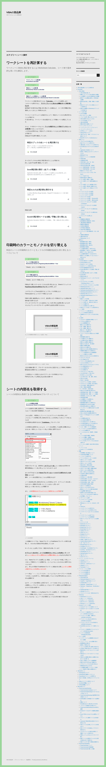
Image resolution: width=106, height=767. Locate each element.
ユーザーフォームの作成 (86, 499)
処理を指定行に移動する (86, 177)
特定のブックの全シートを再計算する (89, 307)
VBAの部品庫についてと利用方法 (86, 87)
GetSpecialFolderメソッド (86, 589)
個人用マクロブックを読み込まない (89, 137)
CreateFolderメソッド (85, 582)
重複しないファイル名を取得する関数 (89, 94)
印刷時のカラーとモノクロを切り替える (36, 245)
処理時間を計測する (85, 643)
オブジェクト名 (84, 522)
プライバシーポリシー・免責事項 (22, 759)
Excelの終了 (83, 274)
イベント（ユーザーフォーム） (86, 558)
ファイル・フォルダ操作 (85, 568)
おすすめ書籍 (83, 113)
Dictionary (81, 594)
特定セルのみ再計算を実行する (87, 390)
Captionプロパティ (84, 530)
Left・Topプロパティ (85, 542)
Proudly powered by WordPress (39, 759)
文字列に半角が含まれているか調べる (89, 648)
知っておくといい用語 (85, 115)
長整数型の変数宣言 (85, 219)
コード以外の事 (83, 112)
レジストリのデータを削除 (86, 195)
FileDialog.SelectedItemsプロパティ (89, 292)
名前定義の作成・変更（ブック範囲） (89, 392)
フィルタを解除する (85, 430)
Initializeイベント (84, 565)
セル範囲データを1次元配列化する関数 (89, 96)
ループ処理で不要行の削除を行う (88, 669)
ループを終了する (84, 176)
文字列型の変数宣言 (85, 227)
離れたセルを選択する (85, 324)
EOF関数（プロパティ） (86, 496)
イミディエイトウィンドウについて (89, 127)
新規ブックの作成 (84, 298)
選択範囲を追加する (85, 337)
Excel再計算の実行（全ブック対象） (89, 272)
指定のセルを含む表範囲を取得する (89, 349)
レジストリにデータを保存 (86, 191)
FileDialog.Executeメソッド (87, 286)
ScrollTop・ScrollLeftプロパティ (88, 549)
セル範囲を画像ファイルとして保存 (89, 667)
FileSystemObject (83, 575)
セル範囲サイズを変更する (86, 399)
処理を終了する (84, 155)
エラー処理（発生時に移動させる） (89, 186)
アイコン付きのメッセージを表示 (88, 458)
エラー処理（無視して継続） (87, 179)
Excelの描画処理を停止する (87, 267)
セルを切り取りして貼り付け (87, 373)
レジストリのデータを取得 (86, 193)
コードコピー (32, 77)
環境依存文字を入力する (86, 665)
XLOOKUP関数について (85, 683)
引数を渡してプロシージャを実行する (89, 144)
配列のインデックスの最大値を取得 (89, 489)
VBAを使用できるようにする (87, 118)
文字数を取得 (83, 475)
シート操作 (81, 309)
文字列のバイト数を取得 (86, 477)
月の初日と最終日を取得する (87, 473)
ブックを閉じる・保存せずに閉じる (89, 302)
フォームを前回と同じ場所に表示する (89, 646)
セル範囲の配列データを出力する (88, 253)
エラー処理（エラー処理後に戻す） (89, 184)
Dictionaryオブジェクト (86, 596)
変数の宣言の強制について (86, 124)
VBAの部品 (81, 91)
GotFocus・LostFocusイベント (87, 563)
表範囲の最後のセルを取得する (87, 350)
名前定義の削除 (84, 397)
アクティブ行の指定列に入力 (87, 361)
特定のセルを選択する (85, 347)
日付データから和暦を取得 (86, 470)
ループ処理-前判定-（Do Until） (88, 167)
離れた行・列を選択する (86, 330)
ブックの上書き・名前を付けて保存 (89, 300)
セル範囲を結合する (85, 418)
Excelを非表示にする (85, 262)
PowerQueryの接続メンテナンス (87, 674)
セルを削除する (84, 369)
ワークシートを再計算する (26, 63)
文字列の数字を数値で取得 (86, 484)
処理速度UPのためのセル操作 (87, 404)
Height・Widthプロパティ (86, 539)
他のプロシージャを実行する (87, 143)
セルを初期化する (84, 368)
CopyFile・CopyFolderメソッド (88, 581)
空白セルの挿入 (84, 378)
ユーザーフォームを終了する (87, 515)
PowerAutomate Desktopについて (88, 690)
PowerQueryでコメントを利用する (87, 676)
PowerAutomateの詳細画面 (86, 747)
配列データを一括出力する (86, 252)
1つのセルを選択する (85, 321)
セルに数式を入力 (84, 359)
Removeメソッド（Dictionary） (88, 603)
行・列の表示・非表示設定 (86, 388)
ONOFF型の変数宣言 (85, 229)
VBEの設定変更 (84, 122)
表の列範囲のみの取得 (85, 401)
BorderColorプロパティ (86, 527)
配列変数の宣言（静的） (86, 241)
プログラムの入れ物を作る (86, 141)
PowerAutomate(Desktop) (85, 688)
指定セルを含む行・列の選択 (87, 343)
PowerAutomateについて (86, 745)
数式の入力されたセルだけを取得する (89, 356)
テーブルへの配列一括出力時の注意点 (89, 444)
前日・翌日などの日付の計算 (87, 472)
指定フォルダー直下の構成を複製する (89, 742)
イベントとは (83, 447)
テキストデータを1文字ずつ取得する (89, 494)
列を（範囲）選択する (85, 326)
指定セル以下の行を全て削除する (88, 662)
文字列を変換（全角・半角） (87, 482)
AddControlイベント (85, 562)
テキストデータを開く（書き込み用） (89, 200)
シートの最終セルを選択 (86, 354)
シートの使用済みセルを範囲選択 (88, 352)
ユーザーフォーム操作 (84, 497)
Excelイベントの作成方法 (86, 449)
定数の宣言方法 (84, 236)
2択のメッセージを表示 (86, 459)
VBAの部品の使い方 (85, 92)
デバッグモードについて (86, 125)
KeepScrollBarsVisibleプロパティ (88, 541)
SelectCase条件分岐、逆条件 (87, 165)
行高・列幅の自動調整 (85, 387)
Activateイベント (84, 560)
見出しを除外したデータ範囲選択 (88, 660)
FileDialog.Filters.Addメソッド (87, 288)
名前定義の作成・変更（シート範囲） (89, 394)
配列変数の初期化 (84, 247)
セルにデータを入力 (85, 357)
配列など (81, 240)
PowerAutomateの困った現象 (87, 748)
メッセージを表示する (85, 456)
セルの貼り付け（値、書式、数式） (89, 376)
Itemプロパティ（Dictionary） (87, 601)
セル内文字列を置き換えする (87, 425)
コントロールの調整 (85, 501)
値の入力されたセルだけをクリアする (89, 364)
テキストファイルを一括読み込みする (89, 593)
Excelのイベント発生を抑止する (88, 266)
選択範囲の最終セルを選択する (87, 402)
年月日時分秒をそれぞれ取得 (87, 466)
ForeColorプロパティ (85, 537)
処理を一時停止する (85, 645)
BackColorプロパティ (85, 523)
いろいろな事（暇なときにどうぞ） (89, 117)
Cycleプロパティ (84, 532)
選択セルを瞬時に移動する (86, 342)
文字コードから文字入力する (87, 487)
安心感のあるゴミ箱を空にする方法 (89, 703)
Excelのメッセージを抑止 (86, 264)
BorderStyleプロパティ (85, 529)
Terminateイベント (84, 567)
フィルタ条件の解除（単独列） (87, 435)
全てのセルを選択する (85, 331)
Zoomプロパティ (84, 556)
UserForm (82, 506)
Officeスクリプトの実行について (87, 681)
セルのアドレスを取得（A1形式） (88, 382)
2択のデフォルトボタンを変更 (87, 461)
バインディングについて (86, 129)
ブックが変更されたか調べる (87, 305)
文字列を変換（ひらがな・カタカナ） (89, 478)
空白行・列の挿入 (84, 380)
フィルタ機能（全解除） (86, 437)
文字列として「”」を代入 (86, 131)
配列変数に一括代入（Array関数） (88, 250)
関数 (80, 451)
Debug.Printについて (85, 132)
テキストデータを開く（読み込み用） (89, 198)
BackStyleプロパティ (85, 525)
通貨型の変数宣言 (84, 224)
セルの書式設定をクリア (86, 366)
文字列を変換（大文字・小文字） (88, 480)
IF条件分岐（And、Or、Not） (87, 162)
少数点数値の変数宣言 (85, 222)
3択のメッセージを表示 (86, 463)
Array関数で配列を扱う (86, 491)
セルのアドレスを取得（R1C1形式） (89, 383)
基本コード (81, 139)
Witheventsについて (85, 238)
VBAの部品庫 (13, 12)
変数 (80, 217)
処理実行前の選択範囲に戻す (87, 411)
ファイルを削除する (85, 574)
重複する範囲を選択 (85, 345)
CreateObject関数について (86, 454)
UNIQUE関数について (84, 684)
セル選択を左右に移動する (86, 340)
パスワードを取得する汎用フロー (88, 705)
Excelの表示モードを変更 (86, 260)
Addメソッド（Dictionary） (86, 598)
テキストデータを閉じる (86, 215)
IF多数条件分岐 (84, 160)
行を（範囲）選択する (85, 328)
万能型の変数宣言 (84, 234)
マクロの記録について (85, 120)
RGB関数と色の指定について (87, 452)
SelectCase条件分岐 (85, 163)
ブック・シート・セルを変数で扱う (89, 641)
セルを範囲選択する (85, 323)
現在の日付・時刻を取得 (86, 465)
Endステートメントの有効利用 (87, 157)
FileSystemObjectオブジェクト (87, 579)
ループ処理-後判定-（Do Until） (88, 169)
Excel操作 (81, 259)
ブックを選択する (84, 304)
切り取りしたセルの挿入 (86, 375)
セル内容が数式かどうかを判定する (89, 423)
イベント (81, 446)
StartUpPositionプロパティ (86, 553)
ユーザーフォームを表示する (87, 508)
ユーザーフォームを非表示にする (88, 510)
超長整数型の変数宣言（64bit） (88, 221)
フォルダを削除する (85, 572)
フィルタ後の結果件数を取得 (87, 439)
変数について (83, 702)
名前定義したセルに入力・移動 (87, 395)
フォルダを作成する (85, 570)
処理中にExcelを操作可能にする (88, 492)
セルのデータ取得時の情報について (89, 319)
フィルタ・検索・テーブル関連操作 (87, 427)
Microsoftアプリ (81, 686)
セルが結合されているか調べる (87, 421)
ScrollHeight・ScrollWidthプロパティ (89, 548)
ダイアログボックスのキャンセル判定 (89, 285)
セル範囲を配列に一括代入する (87, 248)
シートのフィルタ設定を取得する (88, 428)
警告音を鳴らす (84, 276)
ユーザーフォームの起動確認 (87, 517)
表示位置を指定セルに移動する (87, 406)
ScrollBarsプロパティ (85, 546)
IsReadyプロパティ (85, 591)
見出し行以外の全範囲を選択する (88, 413)
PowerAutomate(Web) (84, 743)
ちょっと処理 (82, 636)
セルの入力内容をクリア (86, 362)
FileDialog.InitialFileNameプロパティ (89, 295)
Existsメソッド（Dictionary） (87, 600)
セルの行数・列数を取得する (87, 385)
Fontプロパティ (84, 536)
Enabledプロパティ (85, 534)
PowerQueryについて (84, 672)
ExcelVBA (80, 89)
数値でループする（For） (86, 170)
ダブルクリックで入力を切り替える (89, 664)
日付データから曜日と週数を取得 (88, 468)
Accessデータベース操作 (85, 605)
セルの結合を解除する (85, 420)
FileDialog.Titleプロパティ (86, 293)
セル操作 (81, 317)
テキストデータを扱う (85, 196)
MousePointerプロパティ (86, 544)
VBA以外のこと (81, 671)
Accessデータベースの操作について (89, 607)
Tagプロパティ (83, 555)
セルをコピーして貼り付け (86, 371)
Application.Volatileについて (87, 150)
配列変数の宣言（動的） (86, 243)
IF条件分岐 (83, 158)
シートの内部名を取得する (26, 389)
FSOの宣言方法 (84, 577)
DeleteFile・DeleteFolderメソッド (88, 584)
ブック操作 (81, 297)
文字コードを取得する (85, 485)
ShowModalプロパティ (85, 551)
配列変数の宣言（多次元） (86, 245)
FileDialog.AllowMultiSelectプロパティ (89, 290)
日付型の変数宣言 (84, 226)
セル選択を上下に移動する (86, 338)
